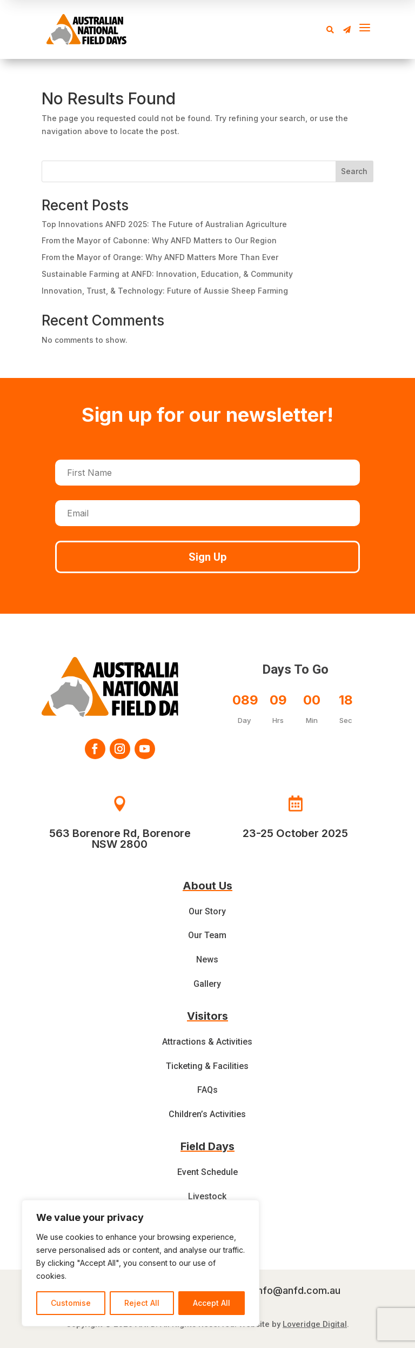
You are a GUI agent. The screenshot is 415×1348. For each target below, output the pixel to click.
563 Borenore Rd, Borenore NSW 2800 (120, 839)
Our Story (207, 911)
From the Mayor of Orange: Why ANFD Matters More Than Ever (160, 257)
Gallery (207, 984)
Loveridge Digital (315, 1324)
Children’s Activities (207, 1114)
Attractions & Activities (207, 1042)
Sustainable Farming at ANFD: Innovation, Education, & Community (167, 273)
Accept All (211, 1302)
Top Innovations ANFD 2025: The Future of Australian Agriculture (164, 224)
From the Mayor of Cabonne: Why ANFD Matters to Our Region (159, 240)
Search (354, 171)
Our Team (207, 935)
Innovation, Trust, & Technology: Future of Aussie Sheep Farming (165, 290)
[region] (140, 1263)
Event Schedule (207, 1172)
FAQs (207, 1090)
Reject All (141, 1302)
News (207, 959)
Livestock (207, 1196)
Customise (71, 1302)
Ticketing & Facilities (207, 1066)
